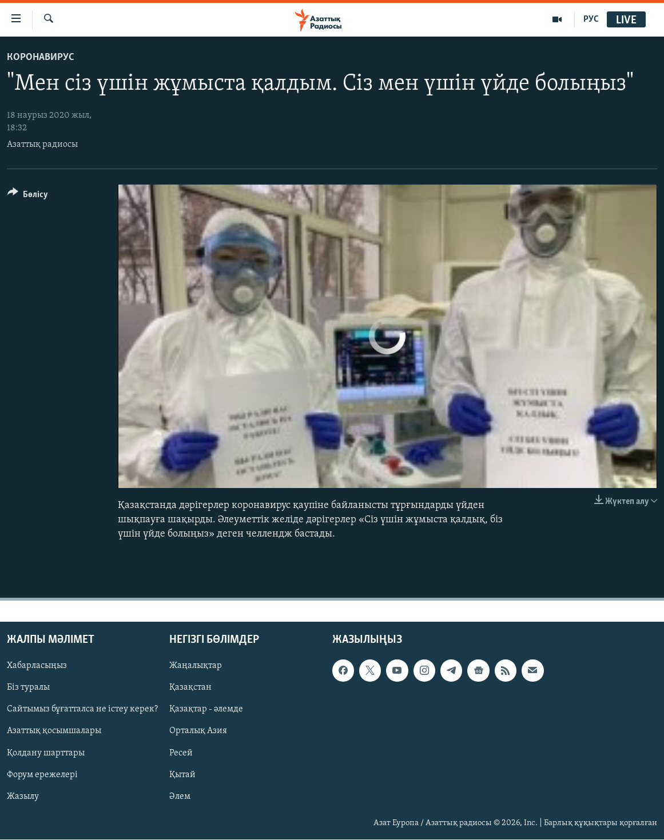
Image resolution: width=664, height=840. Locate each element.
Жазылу (23, 796)
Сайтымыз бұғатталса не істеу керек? (82, 709)
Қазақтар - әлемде (206, 709)
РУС (591, 19)
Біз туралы (28, 688)
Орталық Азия (198, 731)
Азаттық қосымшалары (54, 731)
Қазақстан (190, 688)
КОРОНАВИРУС (40, 57)
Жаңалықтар (195, 666)
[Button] (27, 196)
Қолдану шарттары (46, 753)
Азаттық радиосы (42, 144)
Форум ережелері (42, 774)
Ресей (181, 753)
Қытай (182, 774)
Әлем (179, 796)
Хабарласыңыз (37, 666)
